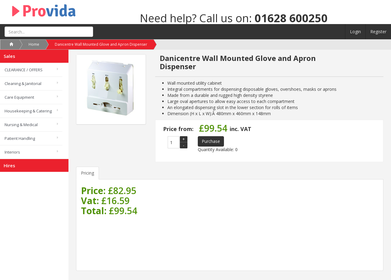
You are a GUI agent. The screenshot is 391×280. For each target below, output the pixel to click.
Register (378, 31)
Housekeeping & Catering (28, 111)
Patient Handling (20, 138)
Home (34, 44)
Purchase (211, 141)
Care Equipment (19, 97)
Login (355, 31)
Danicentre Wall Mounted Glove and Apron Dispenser (101, 44)
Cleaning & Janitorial (23, 83)
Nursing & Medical (21, 124)
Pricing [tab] (87, 173)
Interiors (12, 152)
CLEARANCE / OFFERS (24, 70)
